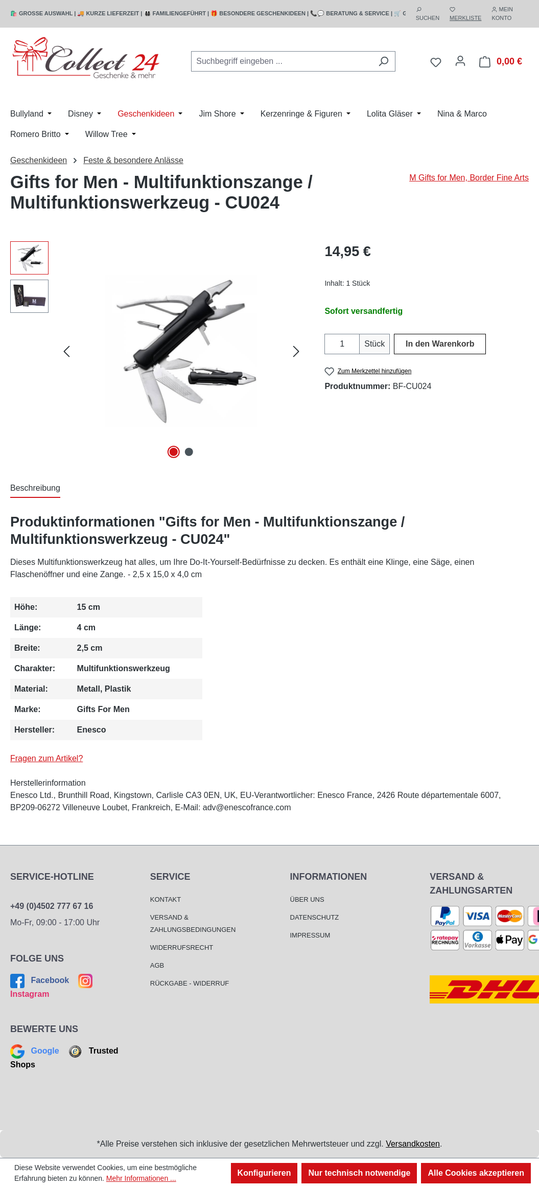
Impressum (310, 935)
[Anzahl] (342, 344)
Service (170, 877)
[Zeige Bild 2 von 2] (189, 452)
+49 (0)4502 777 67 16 (51, 906)
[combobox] (281, 61)
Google (35, 1050)
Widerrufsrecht (182, 947)
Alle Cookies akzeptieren (476, 1173)
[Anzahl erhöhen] (353, 344)
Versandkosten (413, 1143)
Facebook (41, 980)
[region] (157, 351)
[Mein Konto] (460, 61)
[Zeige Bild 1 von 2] (174, 452)
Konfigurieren (264, 1173)
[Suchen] (383, 61)
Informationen (328, 877)
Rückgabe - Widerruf (189, 983)
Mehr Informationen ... (141, 1178)
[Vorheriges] (66, 351)
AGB (157, 965)
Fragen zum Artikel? (46, 758)
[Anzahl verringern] (330, 344)
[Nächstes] (296, 351)
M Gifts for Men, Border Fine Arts (469, 177)
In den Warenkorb (440, 343)
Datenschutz (314, 917)
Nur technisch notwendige (359, 1173)
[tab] (35, 488)
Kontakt (165, 899)
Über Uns (307, 899)
